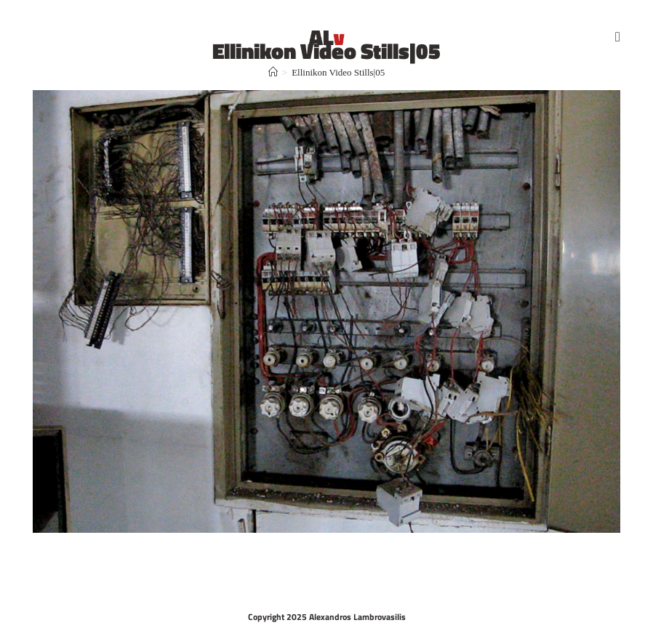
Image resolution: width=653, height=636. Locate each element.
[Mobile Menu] (617, 36)
